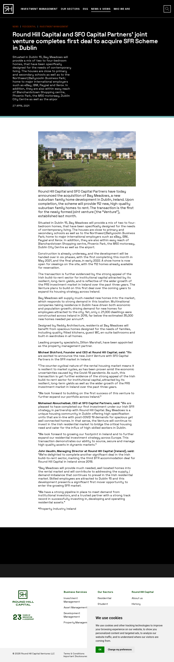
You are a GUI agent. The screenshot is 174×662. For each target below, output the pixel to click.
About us (137, 598)
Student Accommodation (108, 605)
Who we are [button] (122, 9)
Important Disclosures (75, 656)
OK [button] (100, 649)
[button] (167, 8)
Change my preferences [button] (120, 649)
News (16, 26)
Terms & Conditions (74, 653)
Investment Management (54, 26)
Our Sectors (70, 9)
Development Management (72, 615)
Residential (29, 26)
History (136, 604)
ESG (85, 9)
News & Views (101, 9)
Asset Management (75, 607)
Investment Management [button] (39, 9)
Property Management (77, 622)
